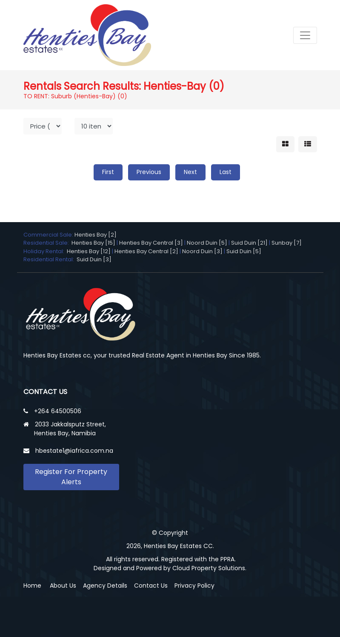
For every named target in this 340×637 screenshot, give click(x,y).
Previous (149, 172)
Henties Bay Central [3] (151, 243)
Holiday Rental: (45, 251)
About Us (63, 585)
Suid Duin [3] (94, 259)
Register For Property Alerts (71, 477)
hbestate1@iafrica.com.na (74, 450)
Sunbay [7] (286, 243)
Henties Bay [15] (93, 243)
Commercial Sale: (48, 235)
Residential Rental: (50, 259)
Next (190, 172)
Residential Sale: (47, 243)
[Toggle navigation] (305, 35)
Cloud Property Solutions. (209, 568)
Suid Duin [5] (243, 251)
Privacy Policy (194, 585)
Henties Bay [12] (89, 251)
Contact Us (151, 585)
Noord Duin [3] (202, 251)
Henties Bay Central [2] (146, 251)
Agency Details (105, 585)
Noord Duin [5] (207, 243)
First (108, 172)
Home (32, 585)
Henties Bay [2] (95, 235)
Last (225, 172)
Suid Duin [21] (249, 243)
